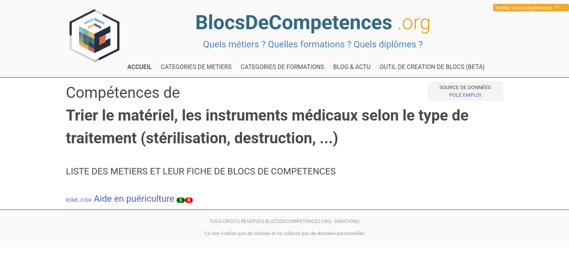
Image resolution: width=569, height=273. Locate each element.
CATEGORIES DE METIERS (196, 67)
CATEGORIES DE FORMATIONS (282, 67)
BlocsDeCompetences (312, 22)
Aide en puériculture (120, 198)
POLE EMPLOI (465, 95)
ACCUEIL (140, 67)
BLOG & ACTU (351, 67)
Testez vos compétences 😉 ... (530, 8)
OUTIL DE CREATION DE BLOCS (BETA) (432, 67)
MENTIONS (347, 221)
